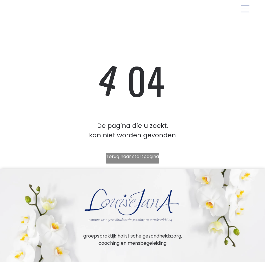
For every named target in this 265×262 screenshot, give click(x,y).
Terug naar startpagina (132, 156)
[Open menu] (245, 9)
